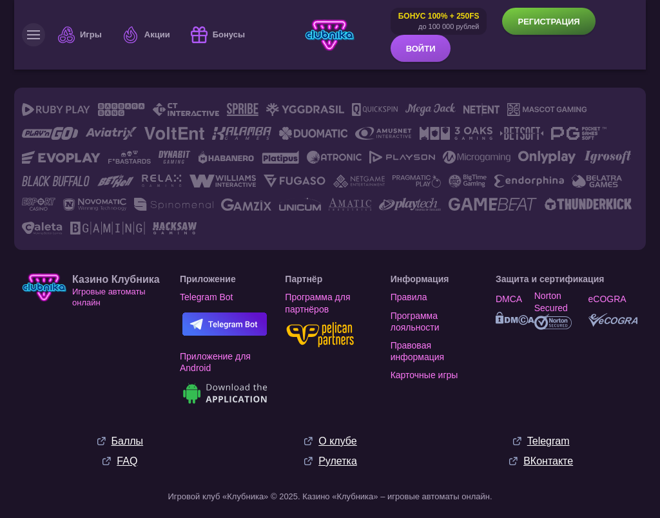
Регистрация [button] (548, 21)
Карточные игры (424, 375)
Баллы (128, 441)
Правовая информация (417, 351)
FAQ (127, 461)
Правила (409, 297)
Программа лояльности (415, 321)
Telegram (548, 441)
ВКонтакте (548, 461)
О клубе (337, 441)
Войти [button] (421, 48)
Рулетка (337, 461)
